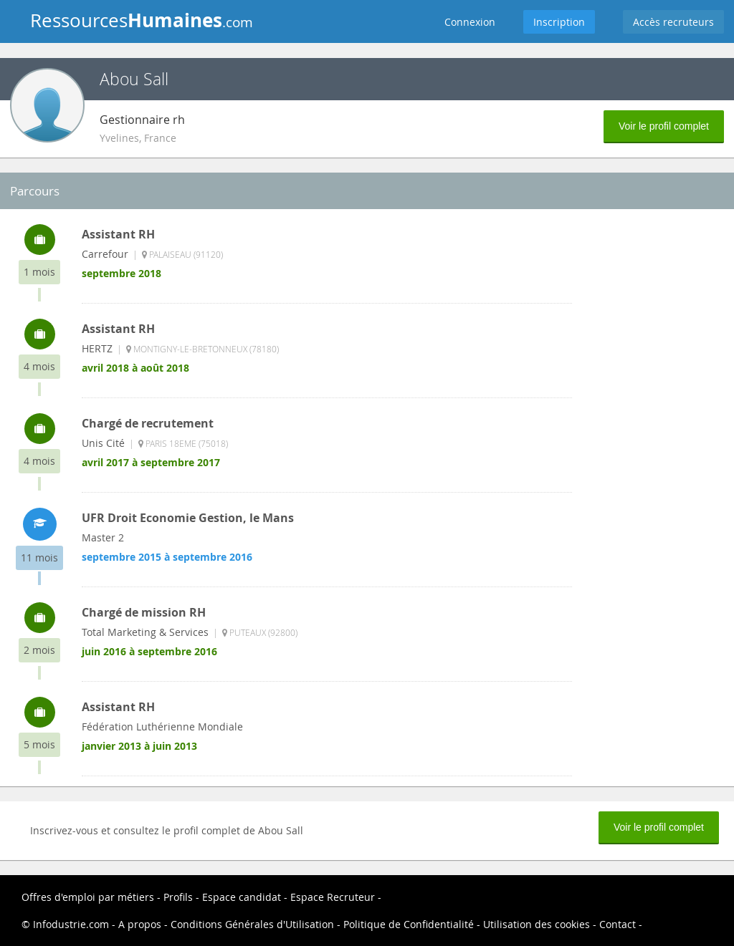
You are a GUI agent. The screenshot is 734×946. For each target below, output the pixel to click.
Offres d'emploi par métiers (88, 897)
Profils (178, 897)
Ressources (141, 20)
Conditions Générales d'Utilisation (252, 924)
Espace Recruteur (332, 897)
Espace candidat (241, 897)
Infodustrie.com (71, 924)
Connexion (469, 22)
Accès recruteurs (673, 22)
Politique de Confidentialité (408, 924)
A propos (139, 924)
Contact (617, 924)
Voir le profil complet (664, 126)
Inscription (559, 22)
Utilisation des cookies (536, 924)
